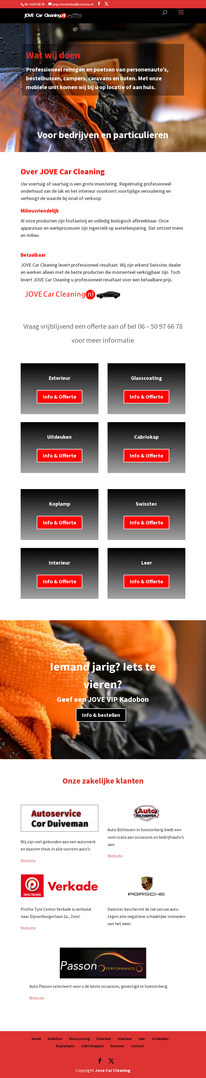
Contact (137, 1046)
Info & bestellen (101, 715)
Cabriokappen (92, 1046)
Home (36, 1039)
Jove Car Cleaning (112, 1070)
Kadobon (55, 1039)
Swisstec (117, 1046)
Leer (141, 1039)
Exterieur (104, 1039)
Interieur (125, 1039)
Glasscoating (79, 1039)
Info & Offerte (59, 396)
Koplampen (65, 1046)
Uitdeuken (160, 1039)
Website (28, 860)
